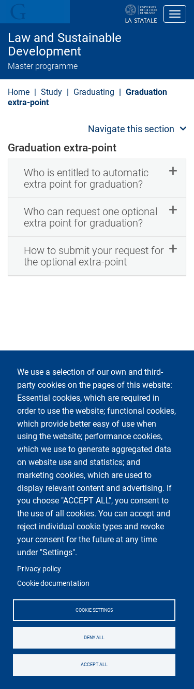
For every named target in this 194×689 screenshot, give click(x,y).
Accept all (94, 664)
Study (51, 92)
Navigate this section (131, 128)
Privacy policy (39, 569)
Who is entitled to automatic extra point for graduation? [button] (86, 178)
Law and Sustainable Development (65, 45)
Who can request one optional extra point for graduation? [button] (90, 217)
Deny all (94, 637)
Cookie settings (94, 610)
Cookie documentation (53, 583)
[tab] (97, 178)
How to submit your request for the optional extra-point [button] (94, 256)
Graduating (93, 92)
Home (18, 92)
